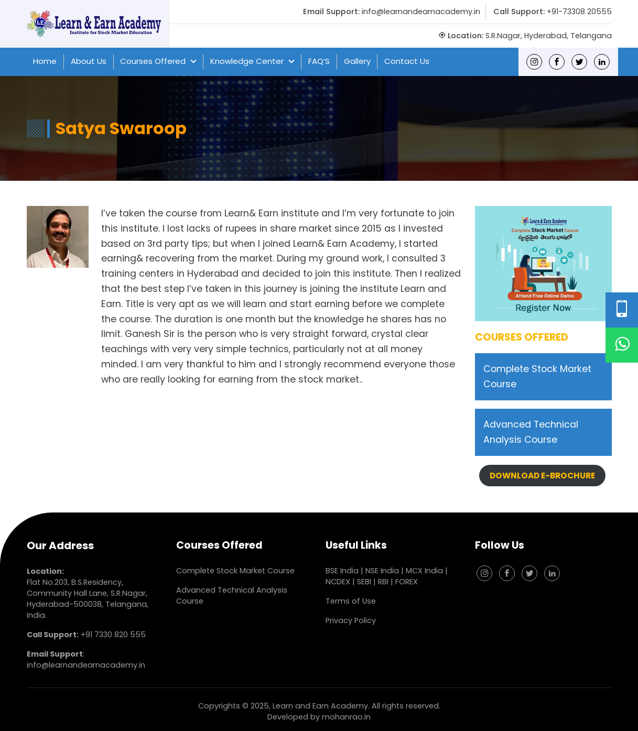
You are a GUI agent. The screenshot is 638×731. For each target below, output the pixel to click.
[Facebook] (556, 62)
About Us (88, 61)
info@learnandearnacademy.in (421, 11)
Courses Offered (153, 61)
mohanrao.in (346, 717)
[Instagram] (534, 62)
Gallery (357, 61)
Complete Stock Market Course (235, 570)
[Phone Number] (621, 310)
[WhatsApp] (621, 345)
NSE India (382, 570)
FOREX (406, 581)
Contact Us (406, 61)
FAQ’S (319, 61)
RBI (383, 581)
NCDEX (339, 581)
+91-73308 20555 (579, 11)
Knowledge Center (247, 61)
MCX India (424, 570)
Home (45, 61)
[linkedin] (601, 62)
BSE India (342, 570)
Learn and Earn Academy (320, 706)
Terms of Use (351, 601)
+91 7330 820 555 (113, 634)
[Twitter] (579, 62)
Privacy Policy (351, 620)
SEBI (364, 581)
